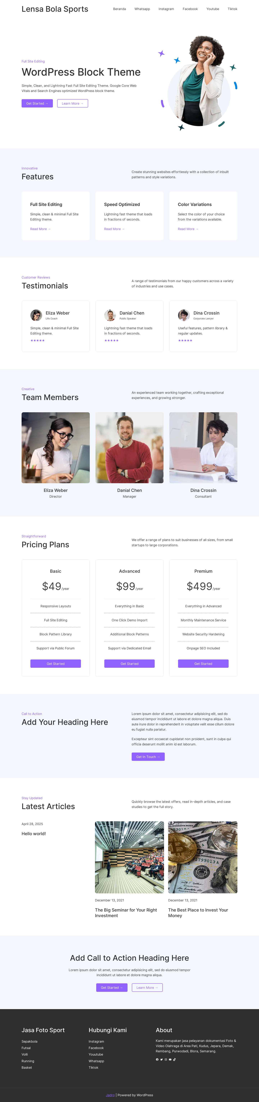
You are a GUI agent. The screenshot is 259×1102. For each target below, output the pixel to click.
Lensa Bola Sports (55, 9)
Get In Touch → (148, 757)
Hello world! (34, 833)
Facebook (96, 1048)
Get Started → (37, 103)
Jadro (110, 1095)
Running (28, 1061)
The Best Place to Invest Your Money (198, 912)
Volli (25, 1054)
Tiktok (93, 1067)
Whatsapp (96, 1061)
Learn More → (72, 103)
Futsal (26, 1048)
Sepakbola (29, 1041)
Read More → (40, 228)
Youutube (96, 1054)
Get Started (56, 664)
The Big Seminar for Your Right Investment (126, 912)
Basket (27, 1067)
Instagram (96, 1041)
